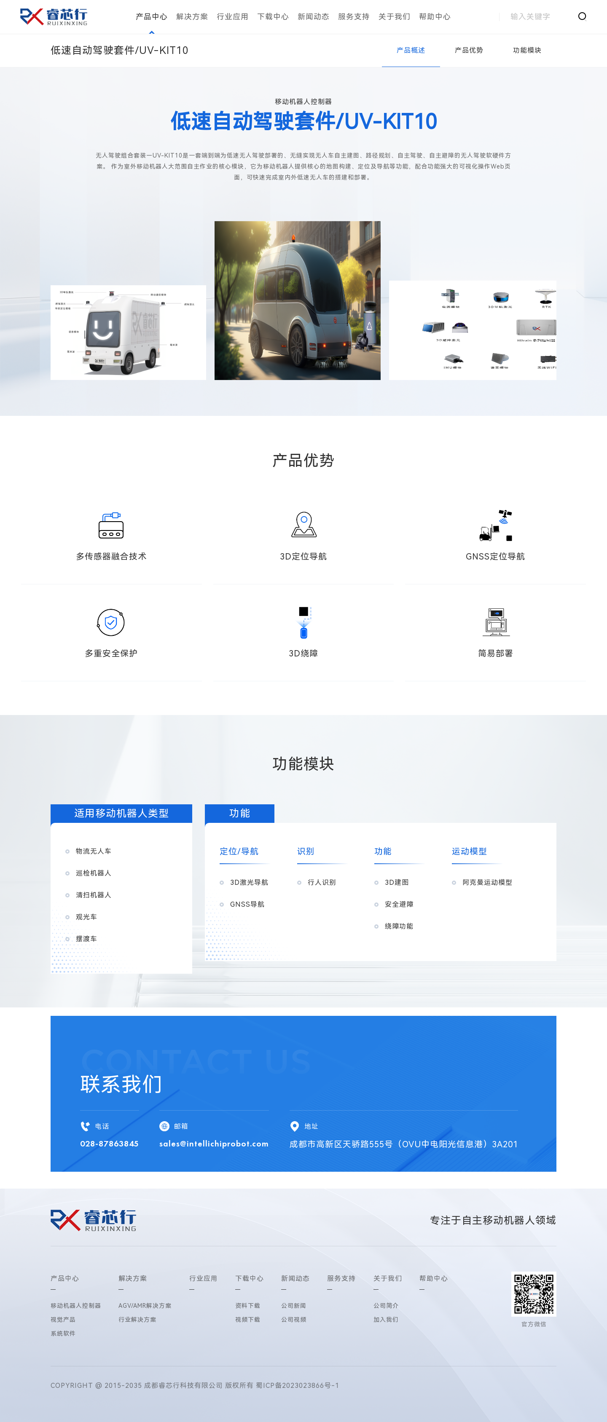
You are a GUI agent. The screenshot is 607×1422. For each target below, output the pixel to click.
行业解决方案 (137, 1319)
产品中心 (152, 16)
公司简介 (386, 1305)
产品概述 (411, 50)
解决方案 (192, 16)
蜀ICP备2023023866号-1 (297, 1386)
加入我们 (386, 1319)
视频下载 (248, 1319)
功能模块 (527, 50)
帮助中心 (435, 16)
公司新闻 (293, 1305)
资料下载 (248, 1305)
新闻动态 (314, 16)
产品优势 (469, 50)
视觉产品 (63, 1319)
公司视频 (293, 1319)
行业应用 (233, 16)
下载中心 (273, 16)
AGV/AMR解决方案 (145, 1305)
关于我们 (395, 16)
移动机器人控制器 (76, 1305)
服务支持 (354, 16)
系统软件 (63, 1333)
